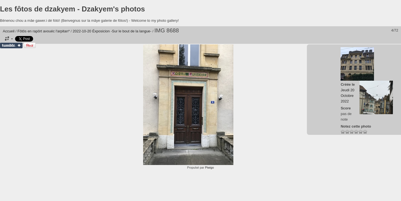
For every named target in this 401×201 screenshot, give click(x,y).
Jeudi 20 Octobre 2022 (347, 95)
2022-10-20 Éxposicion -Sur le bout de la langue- (112, 31)
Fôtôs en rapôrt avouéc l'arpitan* (44, 31)
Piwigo (209, 167)
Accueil (8, 31)
